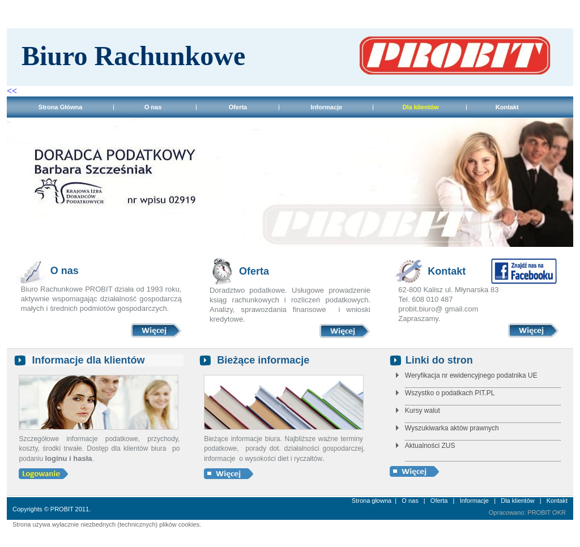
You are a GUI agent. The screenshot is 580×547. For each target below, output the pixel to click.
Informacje (327, 107)
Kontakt (507, 107)
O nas (153, 107)
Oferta (238, 107)
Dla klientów (518, 500)
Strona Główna (47, 107)
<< (13, 91)
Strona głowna (371, 500)
